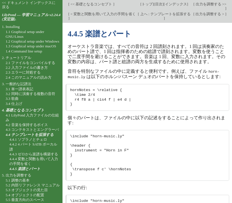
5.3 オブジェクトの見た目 (27, 190)
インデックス (176, 4)
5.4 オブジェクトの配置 (25, 195)
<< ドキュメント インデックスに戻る (29, 5)
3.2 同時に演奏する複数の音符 (30, 94)
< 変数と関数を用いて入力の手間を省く (103, 14)
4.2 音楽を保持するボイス (27, 125)
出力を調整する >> (210, 4)
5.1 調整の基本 (18, 180)
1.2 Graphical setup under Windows (32, 41)
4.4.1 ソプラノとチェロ (28, 139)
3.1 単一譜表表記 (19, 89)
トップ (147, 4)
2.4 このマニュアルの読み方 (29, 77)
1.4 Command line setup (24, 51)
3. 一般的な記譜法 (16, 84)
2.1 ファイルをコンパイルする (30, 63)
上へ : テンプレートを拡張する (165, 14)
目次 (158, 4)
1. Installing (11, 27)
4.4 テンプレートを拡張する (30, 135)
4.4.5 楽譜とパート (25, 169)
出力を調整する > (210, 14)
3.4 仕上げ (14, 104)
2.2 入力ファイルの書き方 (27, 67)
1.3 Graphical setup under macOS (31, 46)
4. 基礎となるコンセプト (23, 110)
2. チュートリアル (16, 58)
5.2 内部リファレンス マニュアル (33, 185)
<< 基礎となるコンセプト (91, 4)
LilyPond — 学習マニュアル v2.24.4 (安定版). (31, 17)
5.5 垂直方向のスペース (25, 200)
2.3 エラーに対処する (23, 72)
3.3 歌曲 (12, 98)
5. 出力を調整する (16, 175)
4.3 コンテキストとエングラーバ (32, 129)
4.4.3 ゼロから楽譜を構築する (33, 154)
